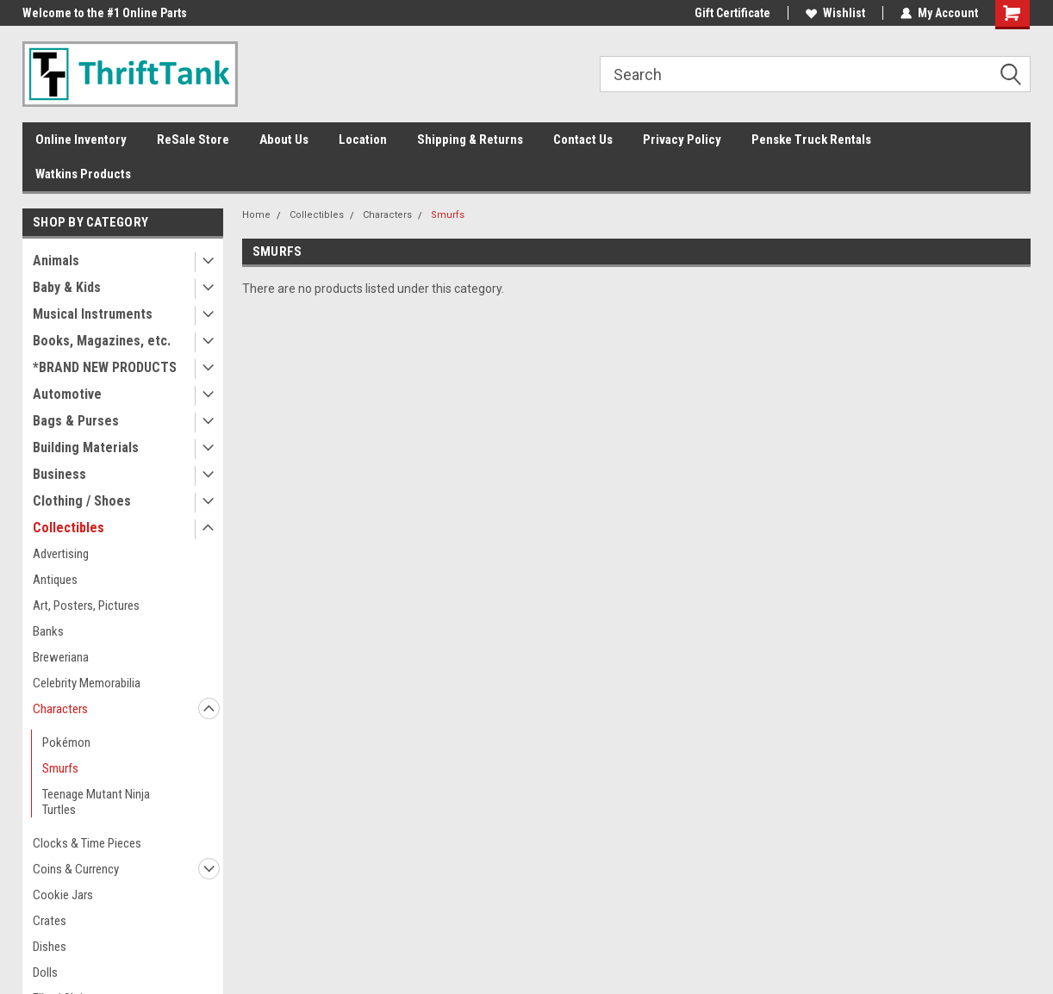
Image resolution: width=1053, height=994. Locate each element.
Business (59, 474)
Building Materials (86, 447)
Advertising (61, 554)
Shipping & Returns (470, 139)
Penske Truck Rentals (811, 139)
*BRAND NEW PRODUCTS (105, 367)
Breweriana (61, 657)
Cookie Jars (63, 895)
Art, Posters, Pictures (86, 605)
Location (363, 139)
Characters (60, 709)
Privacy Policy (682, 139)
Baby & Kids (67, 287)
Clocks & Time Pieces (87, 843)
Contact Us (583, 139)
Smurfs (60, 768)
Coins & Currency (76, 869)
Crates (49, 921)
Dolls (45, 972)
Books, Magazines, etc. (102, 340)
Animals (56, 260)
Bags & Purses (76, 421)
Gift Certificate (732, 13)
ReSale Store (193, 139)
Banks (48, 631)
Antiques (55, 579)
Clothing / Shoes (82, 501)
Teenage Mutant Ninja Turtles (96, 801)
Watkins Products (83, 174)
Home (256, 215)
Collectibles (68, 527)
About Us (283, 139)
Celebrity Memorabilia (86, 683)
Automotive (67, 394)
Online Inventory (81, 139)
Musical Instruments (93, 314)
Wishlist (835, 13)
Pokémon (66, 742)
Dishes (49, 946)
